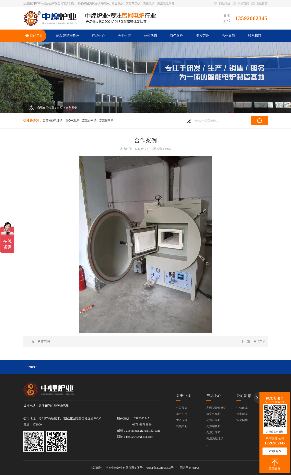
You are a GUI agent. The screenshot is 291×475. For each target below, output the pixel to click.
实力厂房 (181, 414)
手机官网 (243, 3)
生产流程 (181, 420)
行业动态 (242, 414)
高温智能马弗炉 (52, 120)
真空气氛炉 (72, 120)
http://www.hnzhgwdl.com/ (139, 436)
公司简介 (181, 407)
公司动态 (243, 396)
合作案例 (71, 107)
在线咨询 (275, 451)
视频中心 (181, 426)
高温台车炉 (89, 120)
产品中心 (213, 396)
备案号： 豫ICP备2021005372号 (153, 467)
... (207, 444)
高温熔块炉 (106, 120)
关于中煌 (183, 396)
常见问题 (242, 420)
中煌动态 (242, 407)
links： (31, 367)
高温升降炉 (213, 432)
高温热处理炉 (214, 438)
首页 (60, 107)
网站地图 (225, 3)
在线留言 (262, 3)
